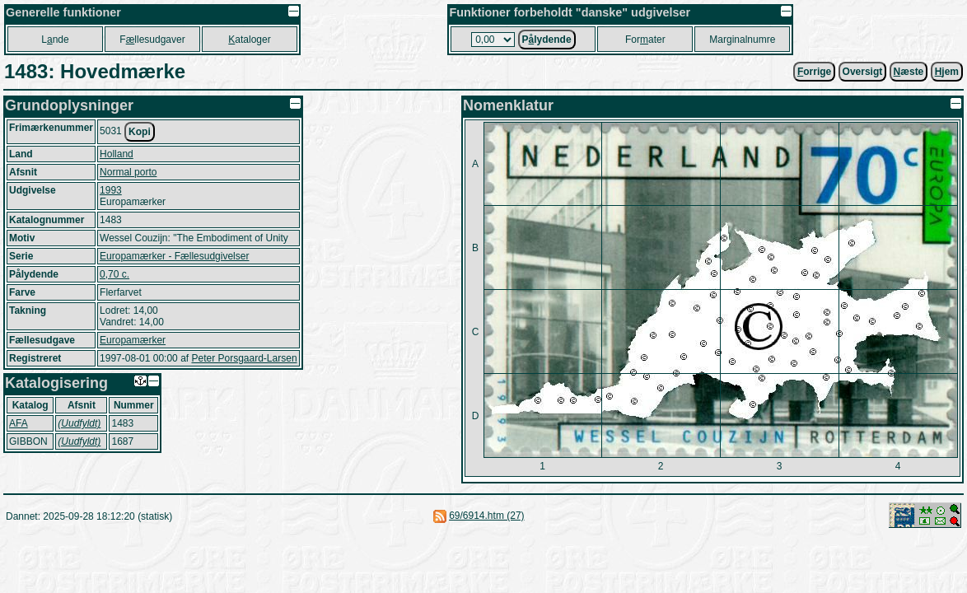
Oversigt (863, 71)
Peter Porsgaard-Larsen (244, 358)
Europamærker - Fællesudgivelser (174, 256)
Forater (645, 39)
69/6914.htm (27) (486, 515)
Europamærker (133, 340)
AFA (18, 423)
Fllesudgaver (152, 39)
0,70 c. (114, 274)
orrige (814, 71)
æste (909, 71)
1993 (111, 190)
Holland (116, 154)
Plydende (547, 39)
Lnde (54, 39)
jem (947, 71)
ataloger (249, 39)
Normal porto (128, 172)
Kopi (139, 132)
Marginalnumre (742, 39)
